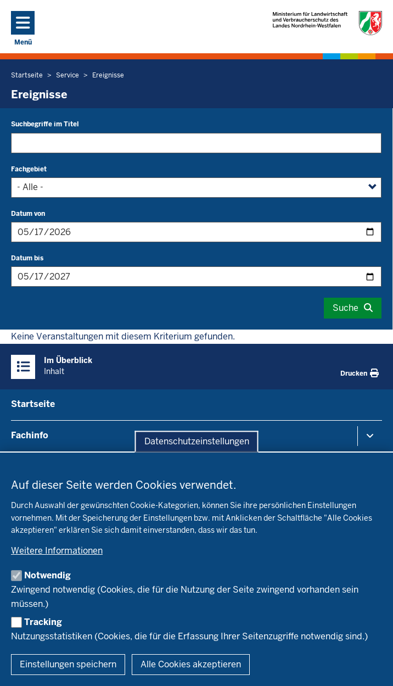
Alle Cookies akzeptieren (191, 664)
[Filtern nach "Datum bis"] (196, 276)
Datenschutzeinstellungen (196, 441)
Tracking (43, 622)
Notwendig (47, 575)
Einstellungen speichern (68, 664)
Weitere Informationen (57, 550)
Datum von (28, 213)
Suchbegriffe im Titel (45, 124)
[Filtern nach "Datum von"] (196, 232)
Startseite (33, 404)
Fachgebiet (29, 169)
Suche (345, 308)
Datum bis (27, 258)
